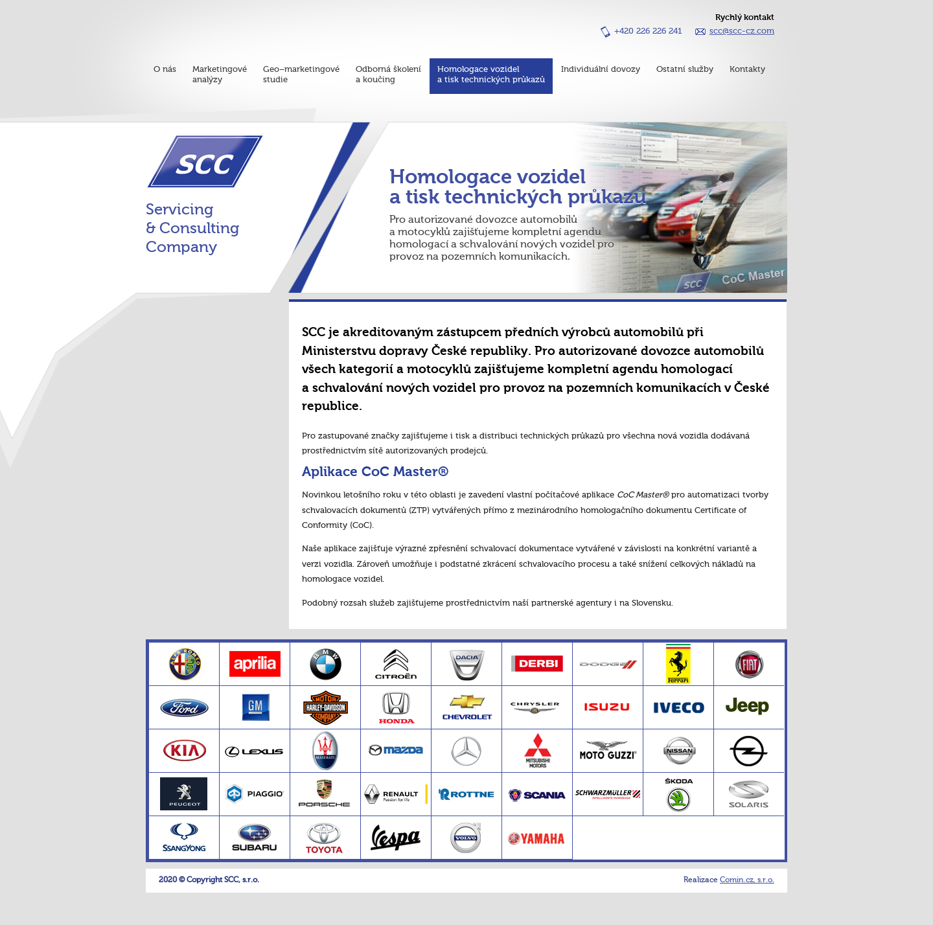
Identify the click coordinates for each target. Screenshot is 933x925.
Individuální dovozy (600, 69)
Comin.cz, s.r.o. (747, 880)
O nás (165, 69)
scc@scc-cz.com (741, 31)
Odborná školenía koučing (388, 74)
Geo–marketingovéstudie (301, 74)
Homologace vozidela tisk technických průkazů (491, 74)
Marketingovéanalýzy (219, 74)
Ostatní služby (684, 69)
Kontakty (747, 69)
